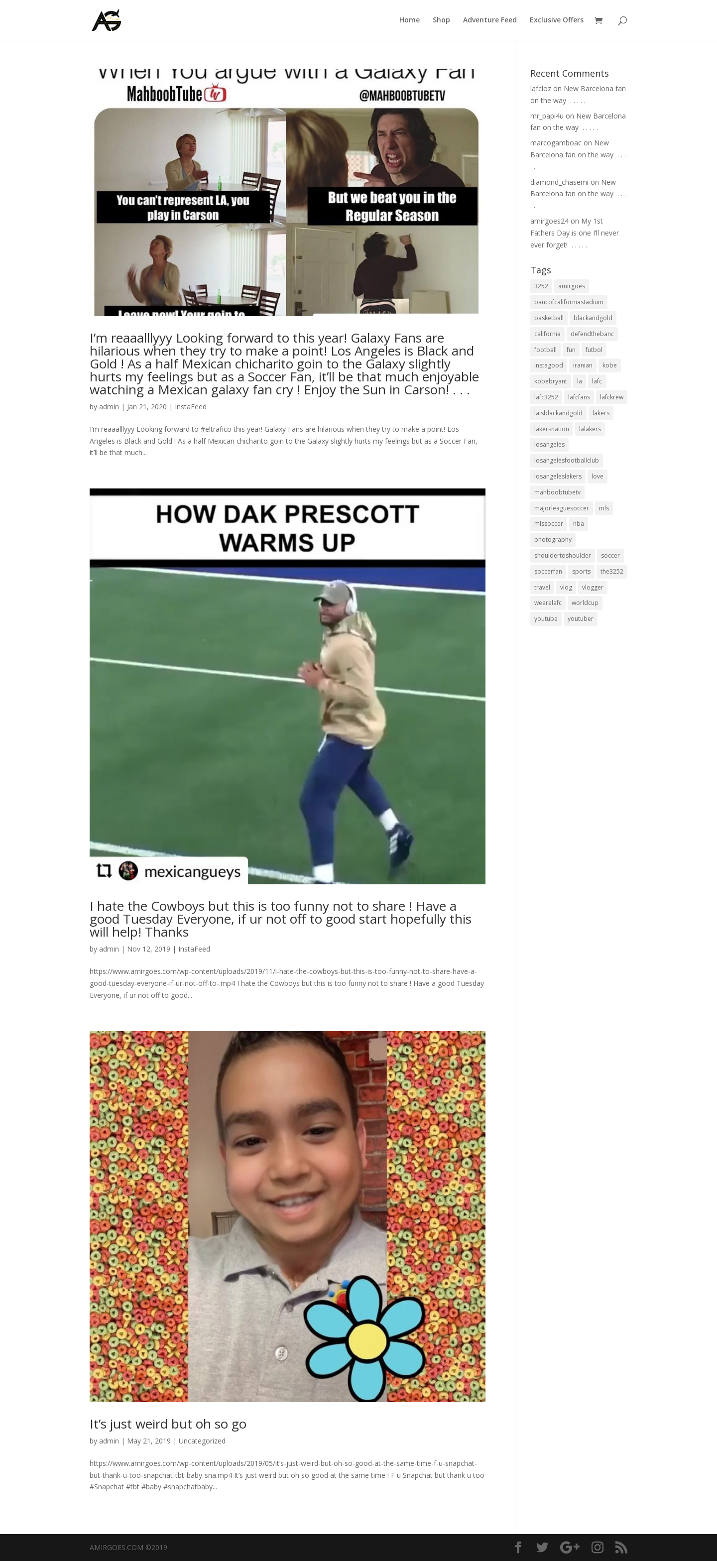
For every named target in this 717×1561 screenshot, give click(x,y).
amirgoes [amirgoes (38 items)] (571, 286)
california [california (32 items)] (547, 334)
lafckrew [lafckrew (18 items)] (611, 397)
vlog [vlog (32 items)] (566, 587)
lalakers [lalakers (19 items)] (590, 429)
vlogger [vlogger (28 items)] (592, 587)
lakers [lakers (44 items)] (601, 413)
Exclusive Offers (557, 20)
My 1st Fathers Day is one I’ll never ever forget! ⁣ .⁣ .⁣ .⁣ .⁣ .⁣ (574, 232)
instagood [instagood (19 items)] (548, 365)
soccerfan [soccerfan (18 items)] (548, 571)
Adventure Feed (490, 20)
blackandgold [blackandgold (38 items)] (593, 318)
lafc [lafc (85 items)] (597, 381)
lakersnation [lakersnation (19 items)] (551, 429)
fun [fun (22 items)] (571, 350)
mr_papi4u (547, 115)
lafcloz (540, 88)
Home (409, 20)
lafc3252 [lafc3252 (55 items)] (546, 397)
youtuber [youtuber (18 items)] (581, 618)
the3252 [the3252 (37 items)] (611, 571)
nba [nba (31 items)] (578, 523)
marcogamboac (556, 142)
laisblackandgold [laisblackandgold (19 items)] (558, 413)
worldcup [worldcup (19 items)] (585, 603)
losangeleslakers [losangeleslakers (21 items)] (558, 476)
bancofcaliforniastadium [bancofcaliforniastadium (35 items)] (568, 302)
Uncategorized (202, 1440)
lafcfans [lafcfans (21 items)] (579, 397)
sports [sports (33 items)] (581, 571)
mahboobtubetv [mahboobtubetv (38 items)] (557, 492)
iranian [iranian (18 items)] (583, 365)
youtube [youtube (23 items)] (546, 618)
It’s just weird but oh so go (168, 1424)
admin (109, 406)
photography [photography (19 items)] (553, 539)
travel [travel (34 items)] (542, 587)
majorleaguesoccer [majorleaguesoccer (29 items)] (561, 508)
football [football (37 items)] (545, 350)
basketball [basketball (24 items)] (549, 318)
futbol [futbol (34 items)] (594, 350)
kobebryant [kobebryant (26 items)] (550, 381)
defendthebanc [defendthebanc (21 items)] (592, 334)
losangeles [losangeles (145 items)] (549, 444)
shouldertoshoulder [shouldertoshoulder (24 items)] (562, 555)
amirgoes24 (549, 221)
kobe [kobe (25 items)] (609, 365)
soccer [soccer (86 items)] (610, 555)
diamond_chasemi (559, 182)
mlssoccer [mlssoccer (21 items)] (548, 523)
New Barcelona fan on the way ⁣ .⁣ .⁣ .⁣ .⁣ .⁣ (578, 154)
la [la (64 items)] (579, 381)
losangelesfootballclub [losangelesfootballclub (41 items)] (566, 460)
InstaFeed (191, 406)
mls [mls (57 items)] (604, 508)
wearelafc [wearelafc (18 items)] (548, 603)
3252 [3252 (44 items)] (541, 286)
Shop (441, 20)
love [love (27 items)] (597, 476)
